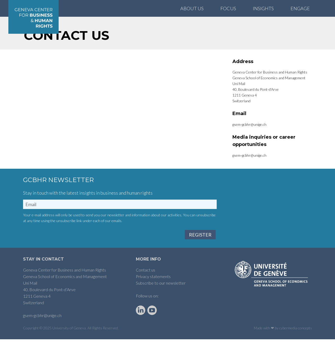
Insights (263, 8)
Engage (300, 8)
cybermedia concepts (295, 339)
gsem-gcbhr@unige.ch (42, 326)
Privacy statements (153, 287)
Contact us (145, 280)
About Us (192, 8)
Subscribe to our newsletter (161, 293)
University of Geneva (69, 339)
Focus (228, 8)
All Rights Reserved (102, 339)
